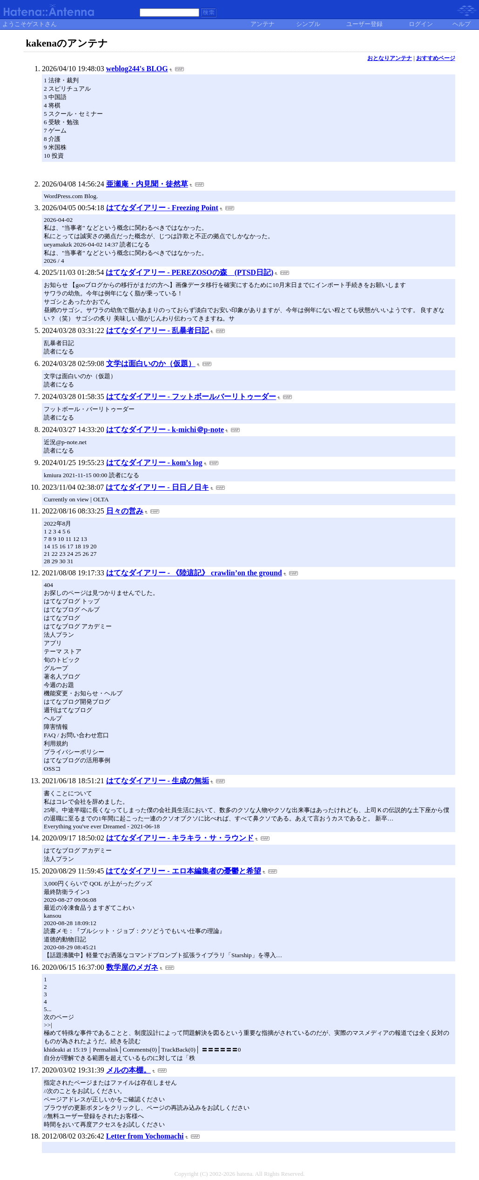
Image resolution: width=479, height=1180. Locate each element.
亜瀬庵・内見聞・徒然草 (147, 184)
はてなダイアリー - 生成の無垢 (157, 781)
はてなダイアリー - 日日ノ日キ (157, 487)
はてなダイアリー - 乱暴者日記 (157, 330)
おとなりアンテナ (389, 58)
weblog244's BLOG (137, 69)
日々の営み (124, 511)
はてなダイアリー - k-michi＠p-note (165, 429)
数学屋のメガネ (132, 967)
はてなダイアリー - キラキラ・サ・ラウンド (180, 838)
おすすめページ (435, 58)
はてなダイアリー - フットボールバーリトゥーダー (191, 396)
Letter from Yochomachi (145, 1136)
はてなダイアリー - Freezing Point (162, 208)
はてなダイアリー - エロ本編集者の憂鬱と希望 (183, 871)
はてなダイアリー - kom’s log (154, 463)
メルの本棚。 (128, 1070)
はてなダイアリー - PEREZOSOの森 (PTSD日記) (189, 272)
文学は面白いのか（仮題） (151, 363)
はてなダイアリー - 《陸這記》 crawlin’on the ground (194, 573)
